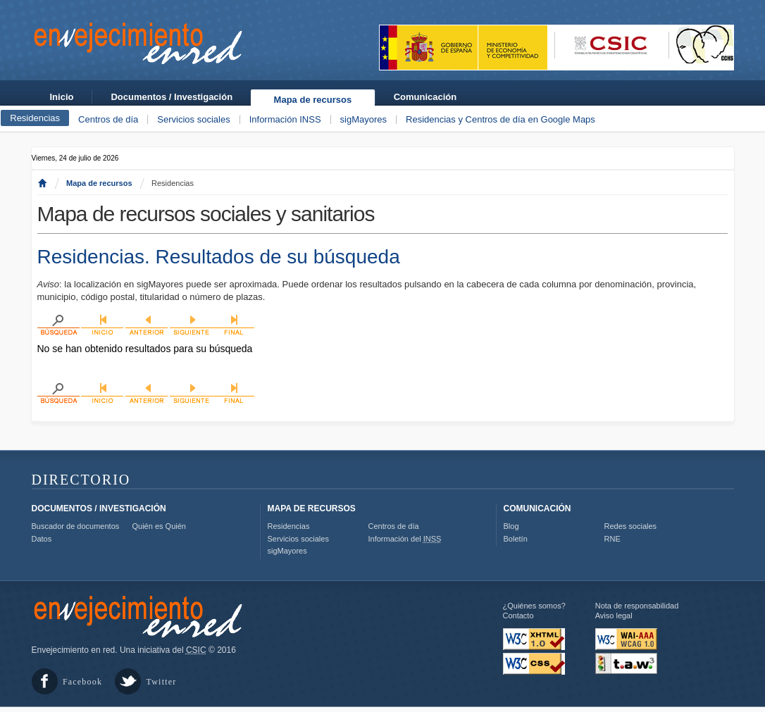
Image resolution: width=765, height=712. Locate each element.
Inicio (62, 97)
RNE (612, 539)
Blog (511, 526)
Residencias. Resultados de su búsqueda (218, 257)
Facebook (82, 682)
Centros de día (108, 119)
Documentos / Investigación (171, 97)
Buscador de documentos (76, 526)
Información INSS (285, 119)
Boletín (516, 539)
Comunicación (425, 97)
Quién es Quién (159, 526)
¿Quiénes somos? (534, 605)
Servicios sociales (193, 119)
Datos (42, 539)
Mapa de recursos (313, 99)
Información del (405, 539)
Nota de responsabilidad (637, 605)
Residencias (35, 118)
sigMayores (363, 119)
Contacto (518, 615)
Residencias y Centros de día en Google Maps (500, 119)
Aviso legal (614, 615)
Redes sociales (630, 526)
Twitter (162, 682)
